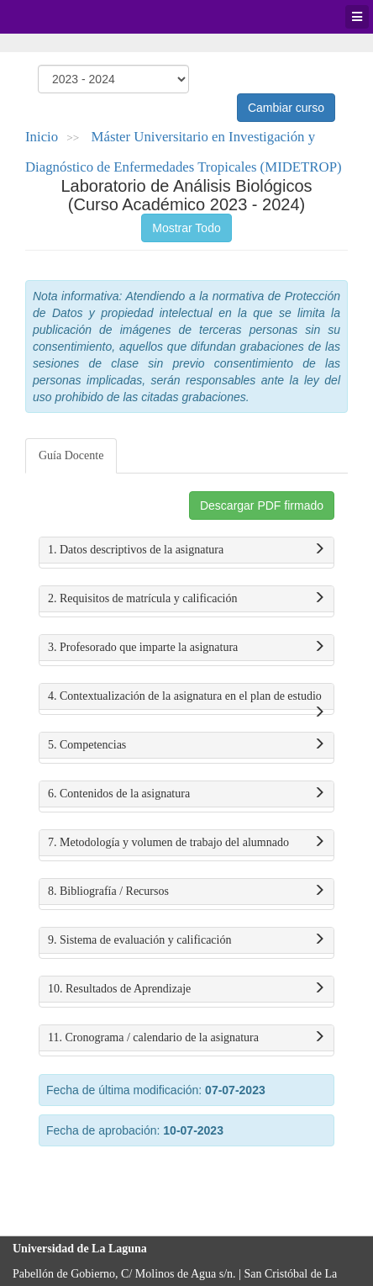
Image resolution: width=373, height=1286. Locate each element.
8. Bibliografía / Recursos (186, 891)
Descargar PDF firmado (261, 505)
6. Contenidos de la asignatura (186, 794)
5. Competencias (186, 745)
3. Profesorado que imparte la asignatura (186, 647)
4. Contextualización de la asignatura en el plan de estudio (186, 700)
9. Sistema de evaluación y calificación (186, 940)
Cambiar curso (286, 107)
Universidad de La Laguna (58, 17)
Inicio (41, 137)
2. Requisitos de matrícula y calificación (186, 598)
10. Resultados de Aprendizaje (186, 989)
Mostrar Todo (186, 228)
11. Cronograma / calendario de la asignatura (186, 1037)
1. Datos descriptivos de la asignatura (186, 550)
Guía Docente (71, 455)
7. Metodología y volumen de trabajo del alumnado (186, 842)
